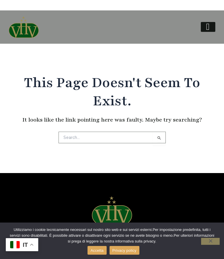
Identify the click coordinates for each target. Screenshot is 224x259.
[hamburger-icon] (208, 27)
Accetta (96, 250)
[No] (210, 241)
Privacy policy (124, 250)
